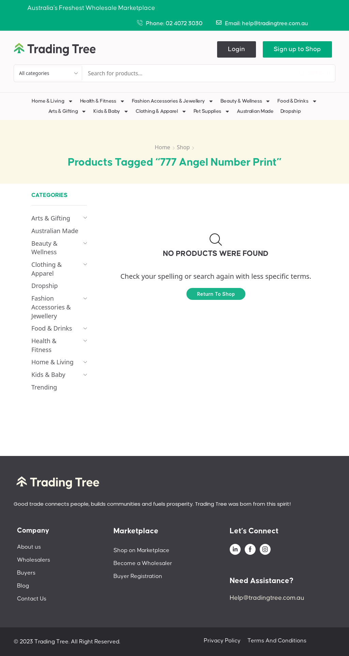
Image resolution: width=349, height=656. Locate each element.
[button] (236, 49)
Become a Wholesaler (142, 563)
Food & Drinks (297, 101)
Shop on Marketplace (141, 550)
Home (162, 147)
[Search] (314, 73)
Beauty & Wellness (246, 101)
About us (29, 547)
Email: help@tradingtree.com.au (266, 23)
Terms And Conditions (276, 641)
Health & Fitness (102, 101)
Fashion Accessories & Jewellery (173, 101)
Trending (44, 387)
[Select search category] (48, 73)
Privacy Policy (222, 641)
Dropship (290, 111)
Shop (183, 147)
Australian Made (255, 111)
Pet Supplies (212, 111)
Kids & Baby (111, 111)
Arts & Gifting (67, 111)
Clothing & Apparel (161, 111)
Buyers (26, 573)
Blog (23, 586)
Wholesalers (33, 560)
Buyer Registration (137, 576)
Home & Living (52, 101)
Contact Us (31, 599)
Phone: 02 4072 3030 (174, 23)
